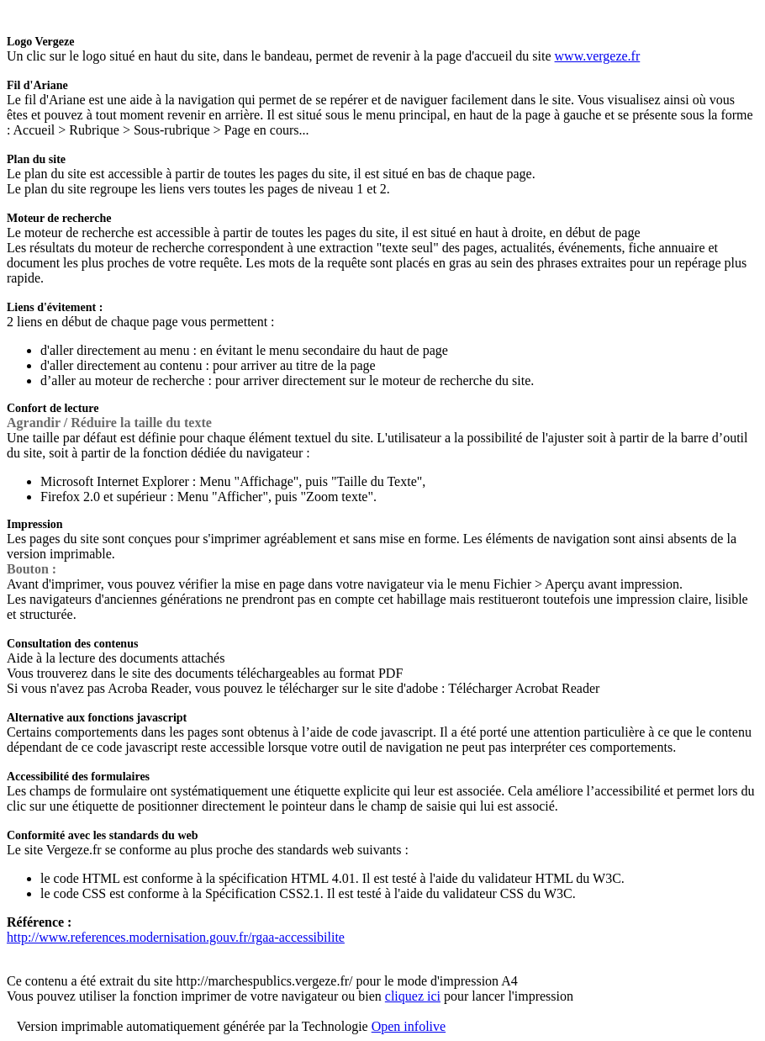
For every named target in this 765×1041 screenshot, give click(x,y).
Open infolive (409, 1026)
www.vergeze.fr (598, 56)
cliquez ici (413, 996)
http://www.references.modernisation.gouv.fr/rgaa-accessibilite (176, 937)
